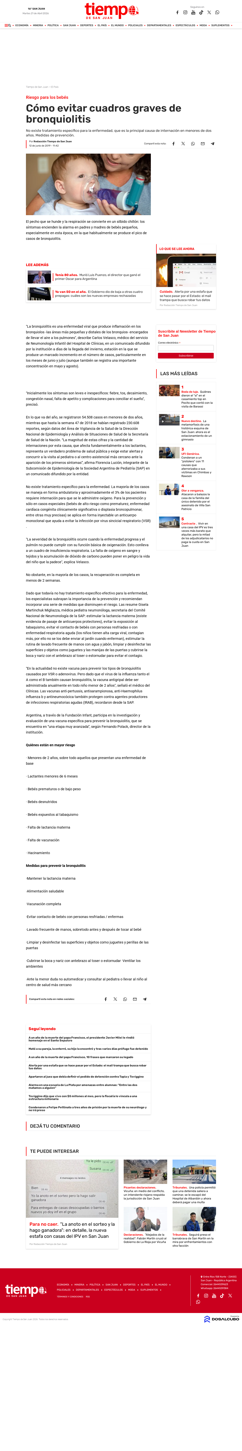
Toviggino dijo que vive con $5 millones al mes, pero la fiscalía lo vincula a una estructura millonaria (83, 1097)
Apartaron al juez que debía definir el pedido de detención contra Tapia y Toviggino (86, 1076)
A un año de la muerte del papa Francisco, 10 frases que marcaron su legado (81, 1057)
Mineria (38, 25)
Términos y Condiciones (70, 1296)
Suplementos (220, 25)
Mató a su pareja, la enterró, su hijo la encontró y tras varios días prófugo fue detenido (88, 1048)
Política (53, 25)
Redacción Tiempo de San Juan (53, 141)
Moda (203, 25)
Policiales (135, 25)
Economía (22, 25)
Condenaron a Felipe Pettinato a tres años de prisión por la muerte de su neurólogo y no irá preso (88, 1109)
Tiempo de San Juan (37, 86)
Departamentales (159, 25)
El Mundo (117, 25)
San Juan (69, 25)
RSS (88, 1296)
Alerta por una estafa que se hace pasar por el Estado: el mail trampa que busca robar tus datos (87, 1067)
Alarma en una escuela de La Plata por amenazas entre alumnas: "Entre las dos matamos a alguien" (83, 1086)
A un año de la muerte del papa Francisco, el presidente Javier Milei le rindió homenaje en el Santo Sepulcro (81, 1039)
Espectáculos (185, 25)
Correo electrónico (169, 342)
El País (102, 25)
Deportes (86, 25)
